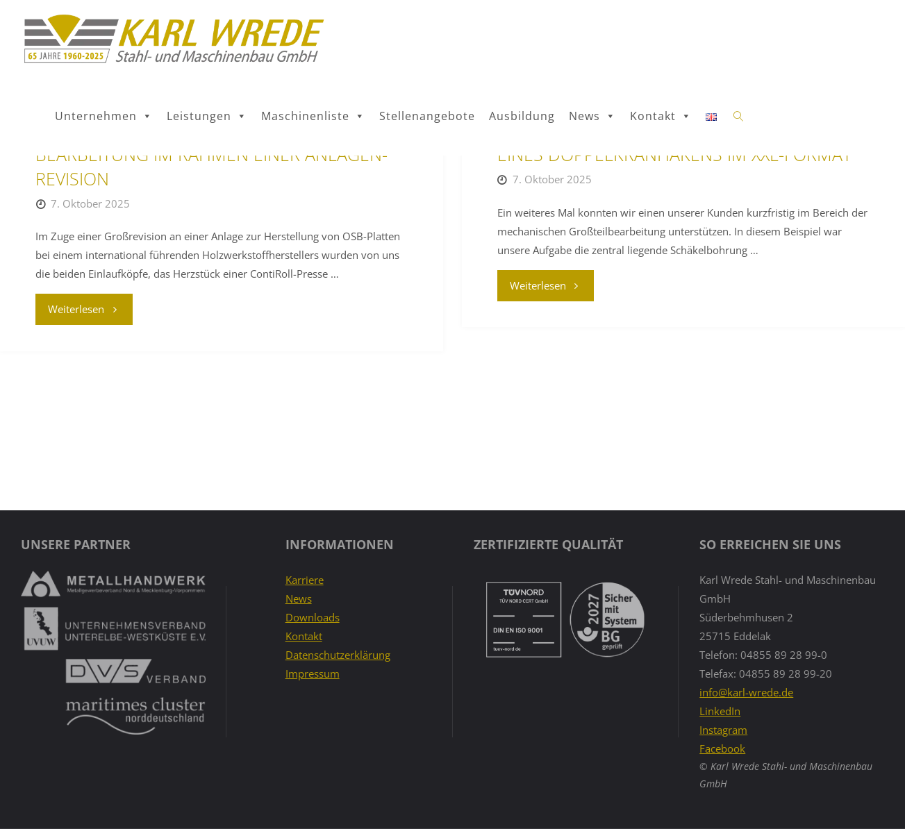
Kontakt (661, 116)
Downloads (312, 617)
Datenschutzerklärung (337, 655)
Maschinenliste (313, 116)
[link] (739, 117)
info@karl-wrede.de (746, 692)
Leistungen (207, 116)
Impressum (312, 673)
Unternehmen (104, 116)
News (592, 116)
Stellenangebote (427, 116)
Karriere (304, 580)
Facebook (722, 748)
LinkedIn (719, 711)
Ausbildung (522, 116)
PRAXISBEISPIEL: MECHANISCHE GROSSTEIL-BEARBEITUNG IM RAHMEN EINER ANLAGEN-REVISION (211, 277)
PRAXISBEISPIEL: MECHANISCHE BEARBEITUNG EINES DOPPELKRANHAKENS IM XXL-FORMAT (681, 265)
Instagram (723, 730)
